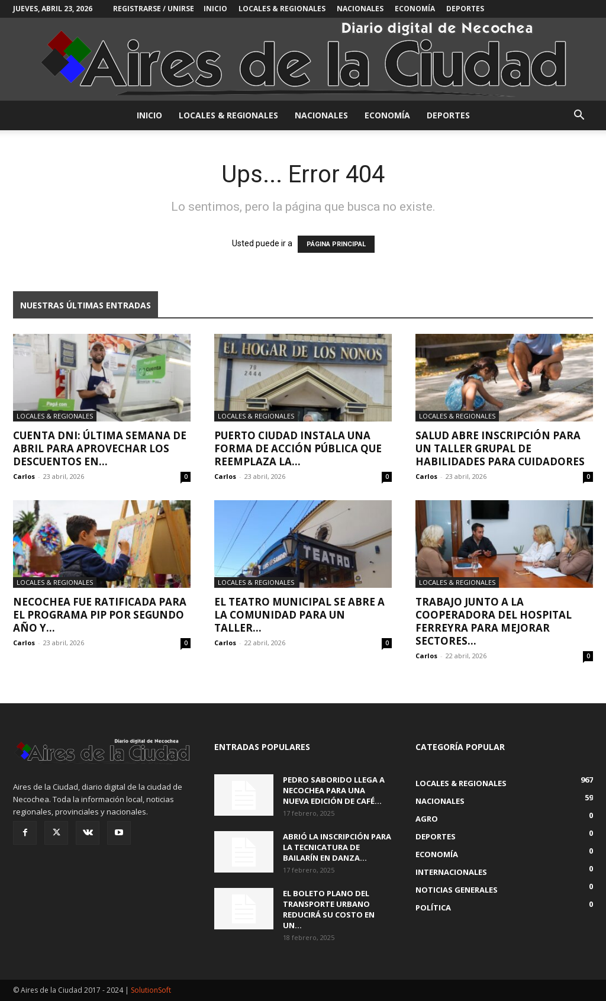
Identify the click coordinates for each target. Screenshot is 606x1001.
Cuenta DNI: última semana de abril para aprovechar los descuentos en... (99, 448)
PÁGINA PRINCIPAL (336, 244)
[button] (579, 116)
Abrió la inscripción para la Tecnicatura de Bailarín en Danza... (337, 847)
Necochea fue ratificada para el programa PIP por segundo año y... (99, 615)
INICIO (215, 9)
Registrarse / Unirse (153, 9)
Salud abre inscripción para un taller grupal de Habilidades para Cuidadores (500, 448)
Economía (415, 9)
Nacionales (360, 9)
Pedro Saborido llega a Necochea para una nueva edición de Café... (334, 790)
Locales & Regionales (281, 9)
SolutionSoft (151, 990)
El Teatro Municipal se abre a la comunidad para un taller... (299, 615)
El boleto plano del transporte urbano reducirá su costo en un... (329, 909)
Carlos (24, 476)
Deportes (465, 9)
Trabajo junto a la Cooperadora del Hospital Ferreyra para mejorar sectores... (493, 621)
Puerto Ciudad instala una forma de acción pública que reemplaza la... (298, 448)
